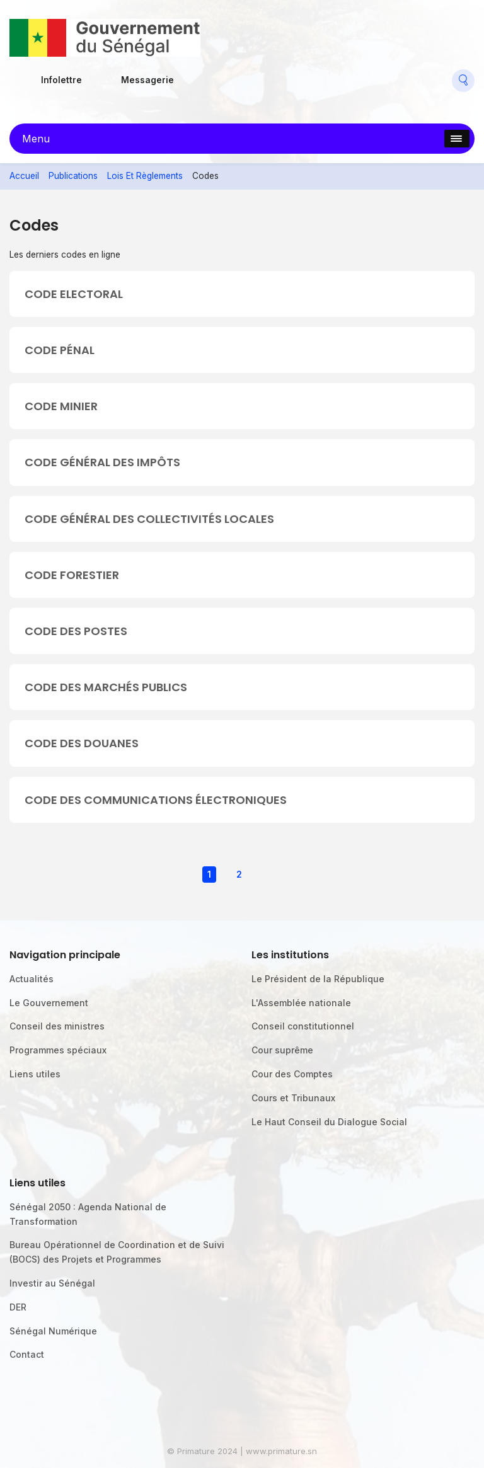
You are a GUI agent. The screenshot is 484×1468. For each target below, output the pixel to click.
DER (17, 1307)
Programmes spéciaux (58, 1050)
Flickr (224, 76)
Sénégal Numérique (53, 1331)
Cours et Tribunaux (293, 1097)
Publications (73, 176)
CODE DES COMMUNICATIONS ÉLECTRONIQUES (156, 800)
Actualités (31, 978)
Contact (26, 1354)
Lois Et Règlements (145, 176)
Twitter (254, 76)
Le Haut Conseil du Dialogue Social (329, 1121)
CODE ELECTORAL (74, 294)
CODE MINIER (61, 406)
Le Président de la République (317, 978)
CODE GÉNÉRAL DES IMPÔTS (102, 462)
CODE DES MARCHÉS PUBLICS (106, 687)
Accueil (24, 176)
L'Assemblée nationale (301, 1002)
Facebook (196, 76)
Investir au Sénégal (52, 1283)
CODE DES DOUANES (82, 743)
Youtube (283, 76)
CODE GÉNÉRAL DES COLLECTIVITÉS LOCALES (149, 519)
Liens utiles (34, 1074)
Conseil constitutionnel (302, 1026)
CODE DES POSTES (76, 631)
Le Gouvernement (48, 1002)
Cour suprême (282, 1050)
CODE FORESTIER (72, 575)
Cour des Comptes (292, 1074)
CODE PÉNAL (60, 350)
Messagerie (147, 80)
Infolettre (61, 80)
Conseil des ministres (57, 1026)
